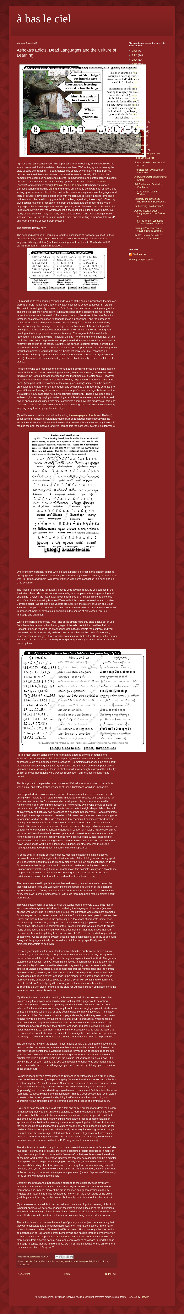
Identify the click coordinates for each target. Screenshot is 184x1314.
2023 (135, 64)
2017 (135, 91)
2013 (135, 109)
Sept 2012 (140, 131)
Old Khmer (76, 185)
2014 (135, 105)
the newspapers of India (82, 415)
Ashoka (28, 1261)
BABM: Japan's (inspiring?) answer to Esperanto (148, 237)
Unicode (104, 1261)
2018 (135, 87)
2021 (135, 73)
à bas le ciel (44, 18)
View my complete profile (141, 259)
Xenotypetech (24, 1264)
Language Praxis (67, 1261)
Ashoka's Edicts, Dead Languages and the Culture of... (149, 213)
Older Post (110, 1274)
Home (67, 1274)
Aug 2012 (140, 136)
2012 (135, 114)
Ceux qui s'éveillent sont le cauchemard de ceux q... (148, 229)
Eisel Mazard (140, 254)
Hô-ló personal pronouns (147, 153)
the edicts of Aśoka (96, 181)
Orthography (82, 1261)
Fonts (43, 1261)
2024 (135, 59)
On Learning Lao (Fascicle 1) (149, 206)
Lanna (52, 188)
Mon (66, 185)
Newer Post (24, 1274)
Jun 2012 (140, 145)
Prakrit (96, 1261)
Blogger (145, 1297)
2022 (135, 69)
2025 (135, 55)
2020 (135, 77)
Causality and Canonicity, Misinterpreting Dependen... (150, 200)
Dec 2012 (140, 118)
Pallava (58, 185)
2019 (135, 82)
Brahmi (37, 1261)
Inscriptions (53, 1261)
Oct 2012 (140, 127)
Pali (90, 1261)
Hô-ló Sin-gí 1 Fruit (144, 158)
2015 (135, 100)
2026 (135, 50)
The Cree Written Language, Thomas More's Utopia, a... (149, 222)
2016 (135, 96)
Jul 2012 (139, 140)
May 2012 (140, 149)
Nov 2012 (140, 122)
